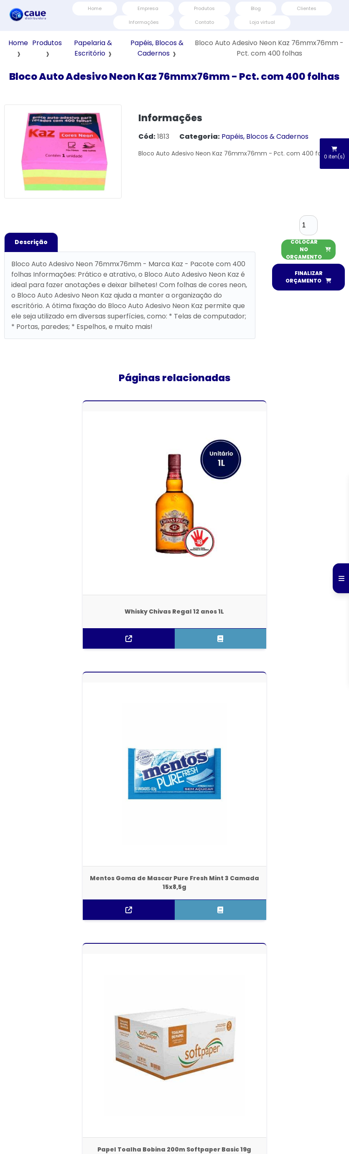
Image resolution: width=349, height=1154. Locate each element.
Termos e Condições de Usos (290, 1081)
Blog (256, 8)
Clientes (306, 8)
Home (95, 8)
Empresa (148, 8)
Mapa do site (227, 1081)
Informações (144, 22)
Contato (204, 22)
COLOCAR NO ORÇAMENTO (308, 249)
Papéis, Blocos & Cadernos (265, 136)
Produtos (204, 8)
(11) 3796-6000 (174, 949)
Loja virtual (262, 22)
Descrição (31, 242)
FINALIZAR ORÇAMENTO (308, 277)
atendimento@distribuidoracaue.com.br (174, 969)
